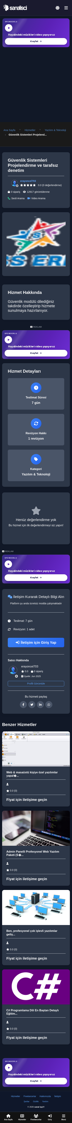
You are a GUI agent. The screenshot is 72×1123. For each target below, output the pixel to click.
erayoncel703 (28, 181)
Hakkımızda (45, 1096)
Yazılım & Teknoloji (55, 130)
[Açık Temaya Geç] (57, 7)
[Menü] (66, 8)
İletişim (57, 1096)
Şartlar (26, 1101)
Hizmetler (30, 130)
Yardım (45, 1101)
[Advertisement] (36, 84)
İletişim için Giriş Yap (36, 642)
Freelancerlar (30, 1096)
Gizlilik (36, 1101)
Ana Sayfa (9, 130)
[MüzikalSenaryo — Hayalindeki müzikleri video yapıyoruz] (36, 32)
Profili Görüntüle (36, 683)
